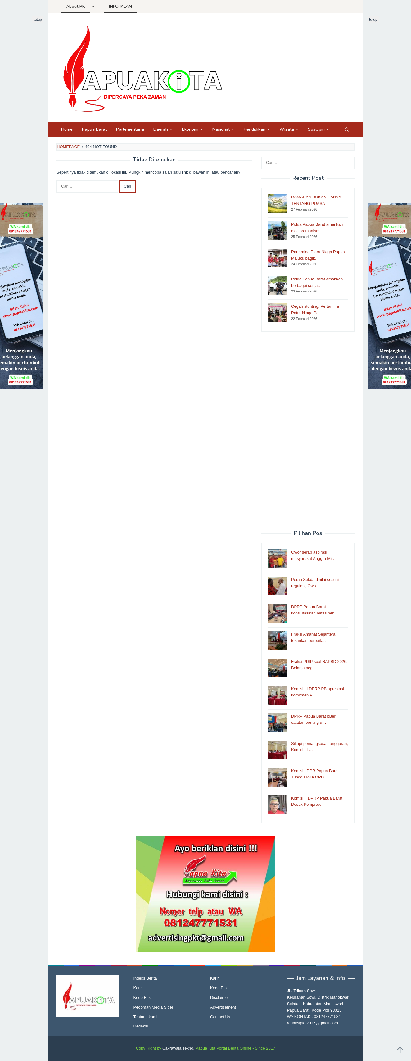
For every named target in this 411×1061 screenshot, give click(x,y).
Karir (137, 988)
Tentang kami (145, 1016)
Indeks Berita (145, 978)
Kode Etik (142, 997)
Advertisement (223, 1007)
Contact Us (220, 1016)
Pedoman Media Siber (153, 1007)
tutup (38, 19)
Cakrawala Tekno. (178, 1048)
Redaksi (140, 1026)
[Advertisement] (308, 431)
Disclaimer (219, 997)
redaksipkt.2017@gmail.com (312, 1023)
